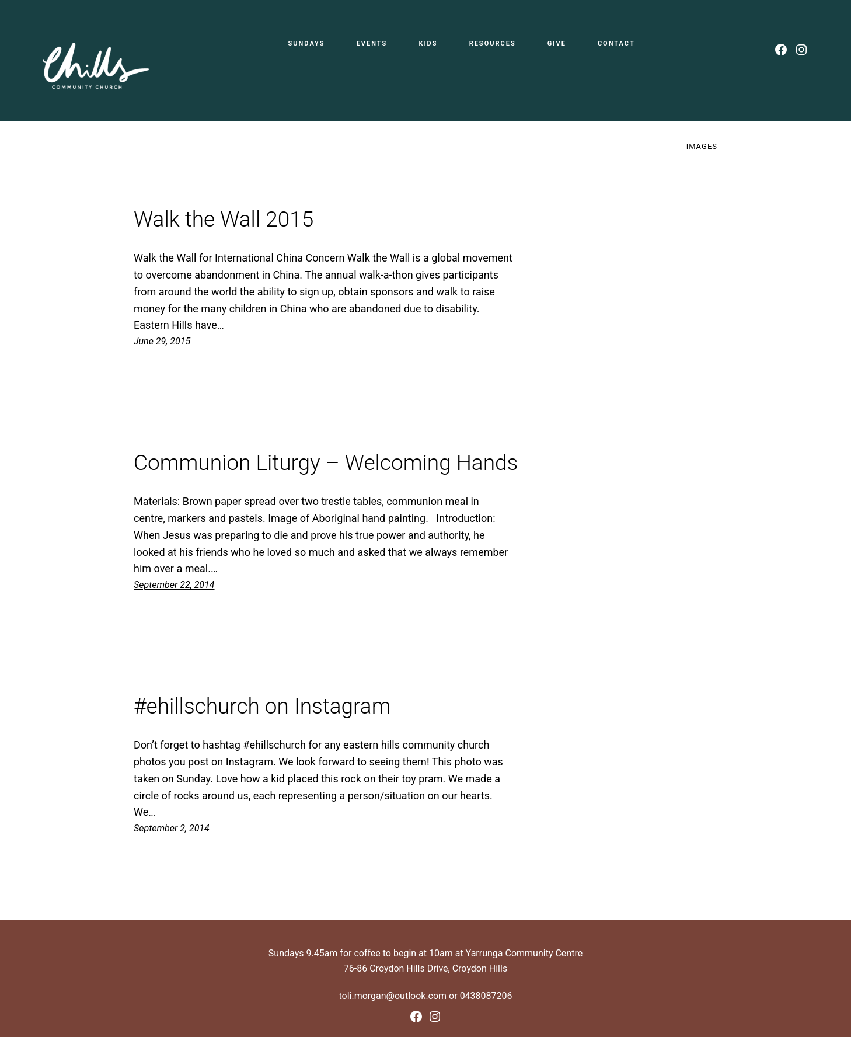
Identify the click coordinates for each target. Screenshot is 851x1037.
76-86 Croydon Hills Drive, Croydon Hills (425, 968)
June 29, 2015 (162, 341)
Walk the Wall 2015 (223, 219)
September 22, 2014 (174, 584)
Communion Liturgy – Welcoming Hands (326, 463)
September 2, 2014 (172, 828)
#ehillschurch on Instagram (262, 706)
